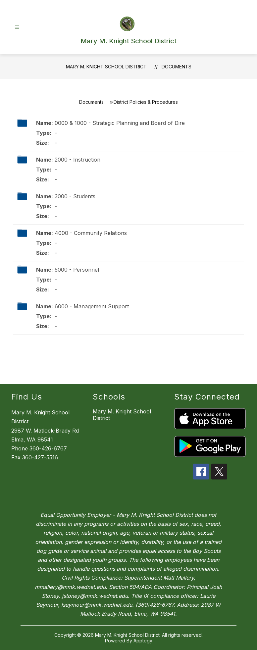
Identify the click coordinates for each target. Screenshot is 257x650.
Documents (176, 66)
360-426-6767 (48, 448)
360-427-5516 (40, 457)
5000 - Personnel (77, 269)
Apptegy (142, 640)
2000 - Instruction (77, 159)
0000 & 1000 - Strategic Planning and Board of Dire (120, 123)
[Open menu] (17, 27)
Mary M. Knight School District (106, 66)
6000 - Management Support (92, 306)
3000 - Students (75, 196)
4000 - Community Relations (91, 233)
